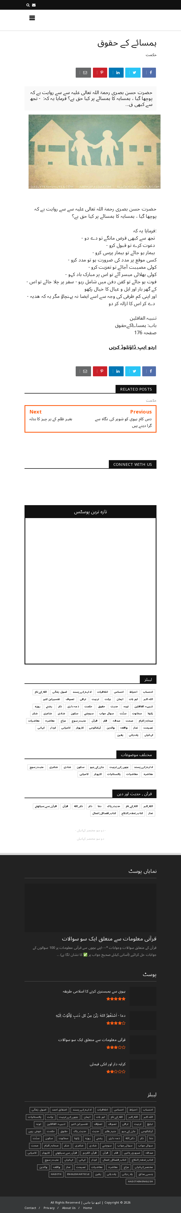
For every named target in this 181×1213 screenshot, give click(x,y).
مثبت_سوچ (52, 1160)
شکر (66, 1145)
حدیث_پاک (79, 1131)
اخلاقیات (102, 1109)
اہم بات (100, 1117)
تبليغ (150, 1124)
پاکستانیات (34, 1117)
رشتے (99, 1138)
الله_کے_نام (117, 1117)
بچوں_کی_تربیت (68, 1117)
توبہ (38, 1124)
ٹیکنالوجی (147, 1131)
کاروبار (46, 1153)
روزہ (88, 1138)
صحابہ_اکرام (51, 1145)
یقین (98, 1174)
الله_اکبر (133, 1117)
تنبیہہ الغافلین (56, 1124)
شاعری (79, 1145)
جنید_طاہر (110, 1131)
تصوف (112, 1124)
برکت (50, 1117)
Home (87, 1208)
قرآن (106, 1153)
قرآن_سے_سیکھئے (66, 1153)
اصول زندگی (39, 1109)
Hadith (56, 1174)
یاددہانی (112, 1174)
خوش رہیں (34, 1131)
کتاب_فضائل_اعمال (114, 1160)
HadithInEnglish (140, 1181)
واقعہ (56, 1167)
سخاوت (63, 1138)
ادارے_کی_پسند (82, 1109)
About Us (69, 1208)
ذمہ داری (114, 1138)
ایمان (87, 1117)
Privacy (49, 1208)
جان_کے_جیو (128, 1131)
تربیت (137, 1124)
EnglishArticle (78, 1174)
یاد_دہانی (127, 1174)
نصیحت (81, 1167)
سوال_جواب (125, 1145)
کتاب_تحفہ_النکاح (142, 1160)
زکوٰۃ (76, 1138)
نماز (68, 1167)
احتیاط (133, 1109)
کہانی (82, 1160)
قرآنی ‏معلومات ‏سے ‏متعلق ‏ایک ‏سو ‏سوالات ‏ (108, 939)
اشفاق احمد (59, 1109)
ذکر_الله (130, 1138)
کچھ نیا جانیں (135, 19)
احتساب (148, 1109)
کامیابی (32, 1153)
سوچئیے (107, 1145)
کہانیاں (68, 1160)
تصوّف (98, 1124)
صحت (35, 1145)
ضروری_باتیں (132, 1153)
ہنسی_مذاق (145, 1174)
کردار (94, 1160)
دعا (151, 1138)
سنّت (36, 1138)
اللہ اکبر (148, 1117)
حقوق (64, 1131)
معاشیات (97, 1167)
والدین (43, 1167)
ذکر (142, 1138)
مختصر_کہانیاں (144, 1167)
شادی (93, 1145)
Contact (30, 1208)
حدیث (95, 1131)
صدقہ (149, 1153)
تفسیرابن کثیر (79, 1124)
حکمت (151, 55)
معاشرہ (113, 1167)
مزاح (126, 1167)
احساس (119, 1109)
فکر (116, 1153)
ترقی (125, 1124)
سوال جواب (145, 1145)
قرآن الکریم (90, 1153)
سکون (49, 1138)
